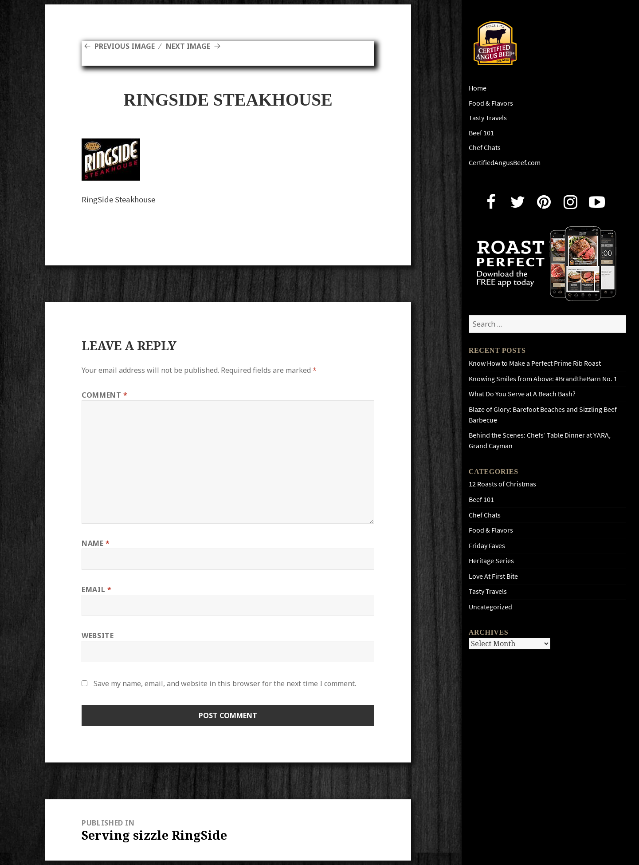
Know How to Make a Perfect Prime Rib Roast (535, 363)
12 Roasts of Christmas (502, 484)
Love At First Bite (493, 576)
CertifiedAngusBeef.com (505, 162)
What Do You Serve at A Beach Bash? (522, 394)
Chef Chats (485, 147)
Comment (105, 395)
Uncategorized (490, 607)
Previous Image (124, 46)
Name (96, 543)
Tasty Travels (488, 117)
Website (98, 635)
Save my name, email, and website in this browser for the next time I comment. (225, 683)
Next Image (188, 46)
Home (477, 88)
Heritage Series (491, 560)
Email (96, 589)
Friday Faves (487, 545)
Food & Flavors (491, 103)
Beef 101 (481, 133)
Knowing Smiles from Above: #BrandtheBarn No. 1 (543, 378)
